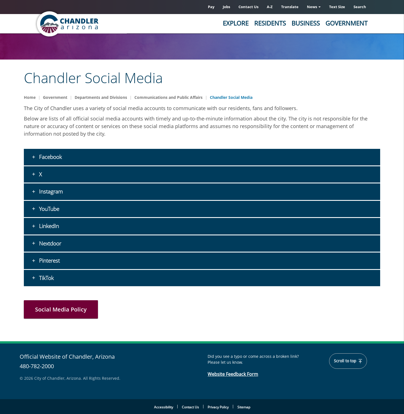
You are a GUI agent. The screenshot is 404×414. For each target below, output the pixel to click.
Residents (270, 23)
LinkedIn (48, 226)
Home (30, 97)
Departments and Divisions (101, 97)
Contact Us (248, 6)
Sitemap (243, 407)
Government (346, 23)
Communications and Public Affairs (168, 97)
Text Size (337, 6)
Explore (236, 23)
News (314, 6)
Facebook (50, 157)
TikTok (46, 278)
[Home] (90, 24)
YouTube (48, 209)
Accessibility (163, 407)
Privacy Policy (218, 407)
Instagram (50, 191)
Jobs (226, 6)
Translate (290, 6)
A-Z (270, 6)
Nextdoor (49, 243)
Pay (211, 6)
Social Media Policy (61, 309)
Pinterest (49, 260)
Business (305, 23)
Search (360, 6)
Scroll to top (348, 360)
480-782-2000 (37, 366)
